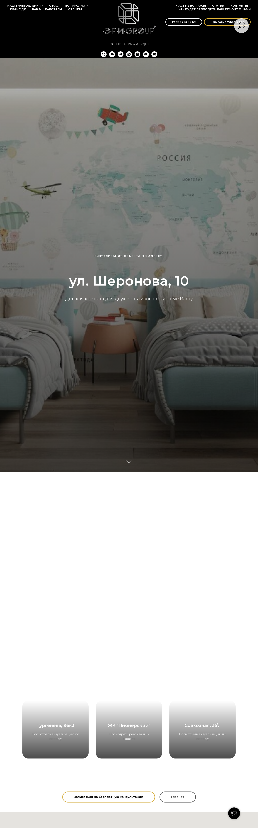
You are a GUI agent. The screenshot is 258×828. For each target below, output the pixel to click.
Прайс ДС (18, 9)
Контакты (239, 5)
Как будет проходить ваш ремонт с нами (214, 9)
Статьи (218, 5)
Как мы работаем (47, 9)
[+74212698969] (104, 54)
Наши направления (24, 5)
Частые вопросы (191, 5)
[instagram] (137, 54)
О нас (54, 5)
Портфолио (75, 5)
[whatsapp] (129, 54)
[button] (108, 815)
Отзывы (75, 9)
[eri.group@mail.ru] (112, 54)
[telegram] (120, 54)
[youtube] (146, 54)
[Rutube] (154, 54)
